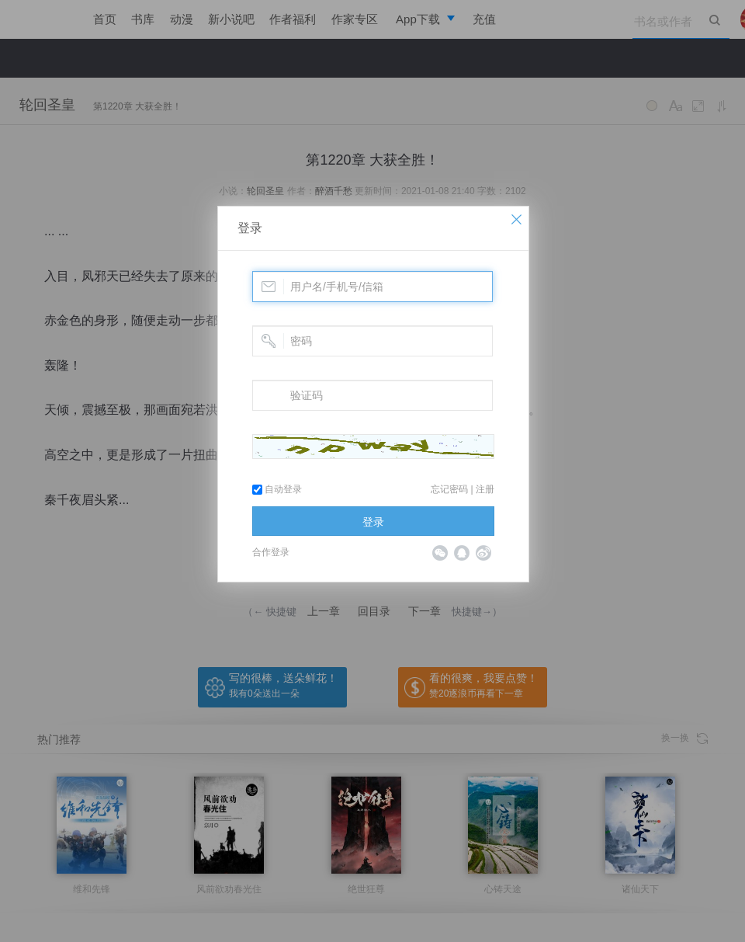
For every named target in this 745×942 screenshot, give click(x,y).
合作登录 (270, 552)
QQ (462, 553)
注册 (485, 489)
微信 (440, 553)
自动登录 (277, 489)
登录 (249, 228)
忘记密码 (449, 489)
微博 (483, 553)
